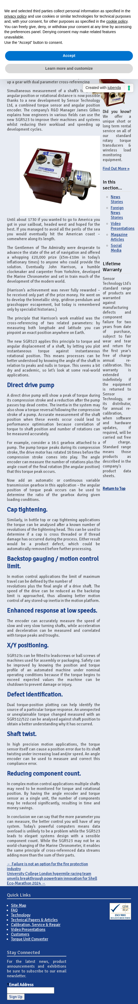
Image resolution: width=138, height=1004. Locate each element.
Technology (20, 915)
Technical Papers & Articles (34, 919)
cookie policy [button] (116, 21)
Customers (20, 934)
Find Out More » (116, 168)
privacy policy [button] (15, 16)
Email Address (21, 984)
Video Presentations (123, 226)
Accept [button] (69, 55)
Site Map (18, 905)
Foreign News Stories (117, 212)
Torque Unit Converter (29, 939)
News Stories (117, 199)
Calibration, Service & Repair (35, 924)
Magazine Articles (119, 237)
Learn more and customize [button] (69, 68)
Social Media (116, 248)
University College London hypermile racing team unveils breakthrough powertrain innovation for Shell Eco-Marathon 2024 (52, 878)
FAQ (14, 910)
